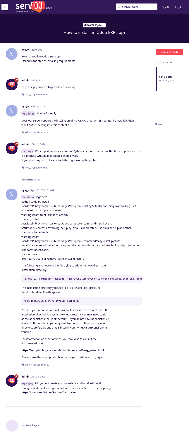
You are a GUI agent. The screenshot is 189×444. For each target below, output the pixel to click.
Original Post (163, 62)
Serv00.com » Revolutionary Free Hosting (34, 7)
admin (30, 113)
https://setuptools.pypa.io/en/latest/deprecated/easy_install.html (62, 350)
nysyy (29, 151)
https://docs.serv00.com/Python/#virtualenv (49, 392)
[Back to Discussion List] (4, 7)
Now (159, 124)
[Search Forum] (136, 6)
